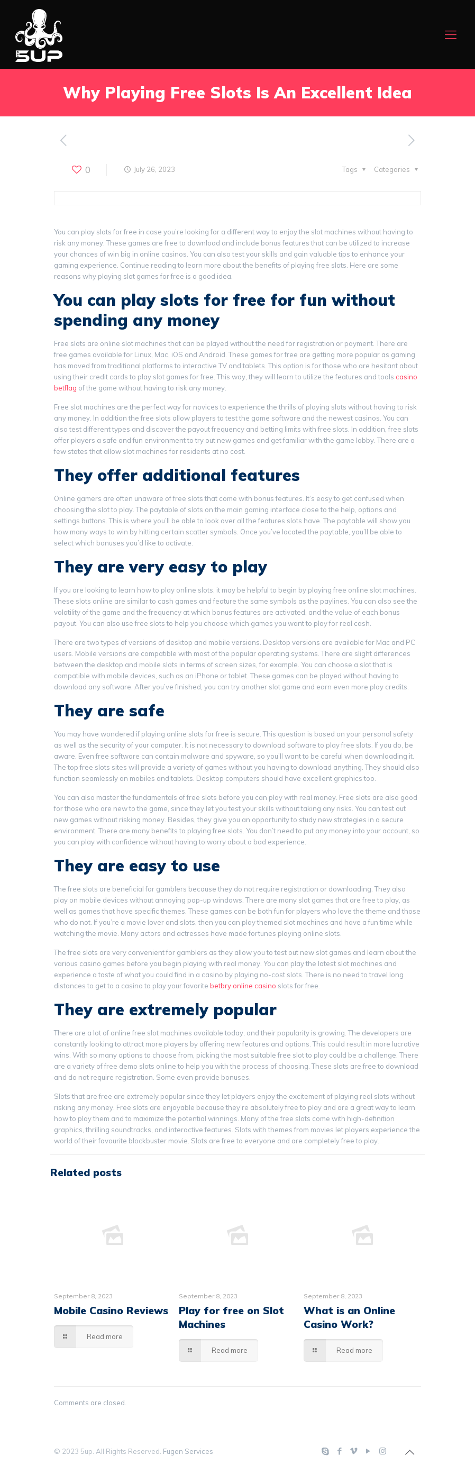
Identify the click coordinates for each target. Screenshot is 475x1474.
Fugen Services (188, 1451)
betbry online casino (243, 985)
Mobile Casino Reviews (111, 1310)
